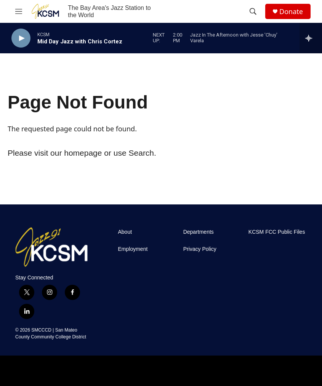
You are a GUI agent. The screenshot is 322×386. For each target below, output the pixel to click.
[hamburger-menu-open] (18, 11)
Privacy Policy (199, 249)
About (125, 232)
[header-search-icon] (253, 11)
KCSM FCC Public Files (276, 232)
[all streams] (311, 38)
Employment (133, 249)
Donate (291, 12)
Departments (198, 232)
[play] (21, 38)
